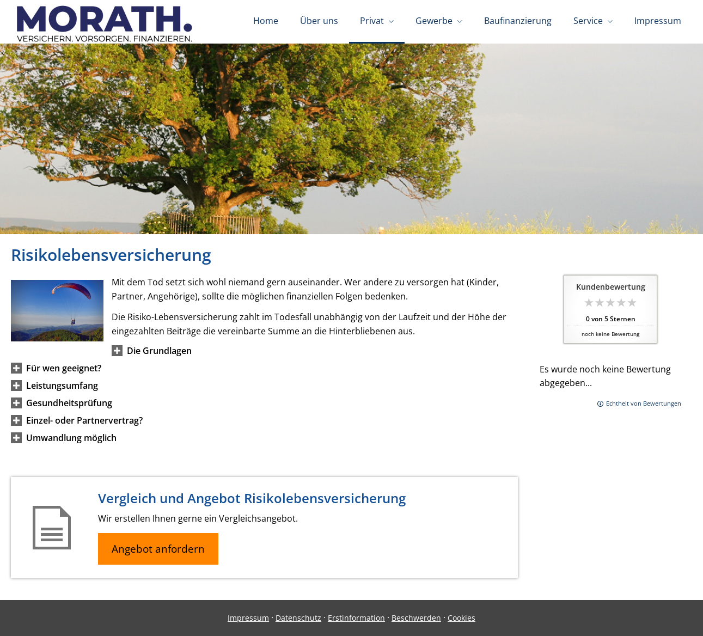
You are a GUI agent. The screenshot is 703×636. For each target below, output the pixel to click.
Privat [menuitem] (372, 21)
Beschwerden (416, 618)
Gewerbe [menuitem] (434, 21)
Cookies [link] (461, 618)
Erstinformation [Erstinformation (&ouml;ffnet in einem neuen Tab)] (356, 618)
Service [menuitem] (588, 21)
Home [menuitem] (265, 21)
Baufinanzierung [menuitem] (518, 21)
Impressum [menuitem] (657, 21)
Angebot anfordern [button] (158, 549)
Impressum (248, 618)
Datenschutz (298, 618)
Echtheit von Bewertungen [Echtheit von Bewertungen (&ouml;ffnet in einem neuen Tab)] (643, 403)
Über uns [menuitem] (319, 21)
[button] (159, 351)
